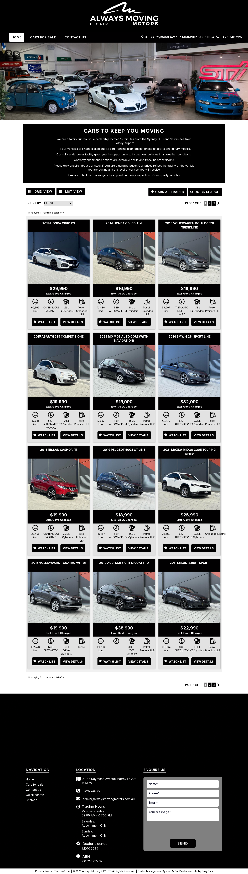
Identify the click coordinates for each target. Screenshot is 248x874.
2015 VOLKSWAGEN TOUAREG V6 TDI (58, 563)
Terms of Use (62, 871)
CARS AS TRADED (167, 192)
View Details (73, 322)
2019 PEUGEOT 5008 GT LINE (124, 449)
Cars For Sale (43, 37)
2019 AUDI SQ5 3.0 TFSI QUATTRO (124, 563)
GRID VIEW (40, 191)
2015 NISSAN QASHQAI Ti (58, 449)
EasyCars (207, 871)
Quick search (35, 795)
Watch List (46, 322)
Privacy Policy (44, 871)
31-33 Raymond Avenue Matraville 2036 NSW (180, 37)
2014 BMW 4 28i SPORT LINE (189, 336)
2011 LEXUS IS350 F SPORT (189, 563)
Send (182, 843)
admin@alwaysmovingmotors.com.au (105, 799)
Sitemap (31, 800)
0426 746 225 (231, 37)
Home (17, 37)
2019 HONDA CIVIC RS (58, 223)
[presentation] (173, 830)
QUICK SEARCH (205, 192)
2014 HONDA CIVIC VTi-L (124, 223)
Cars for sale (34, 784)
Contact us (75, 37)
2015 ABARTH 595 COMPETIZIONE (59, 336)
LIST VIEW (70, 191)
